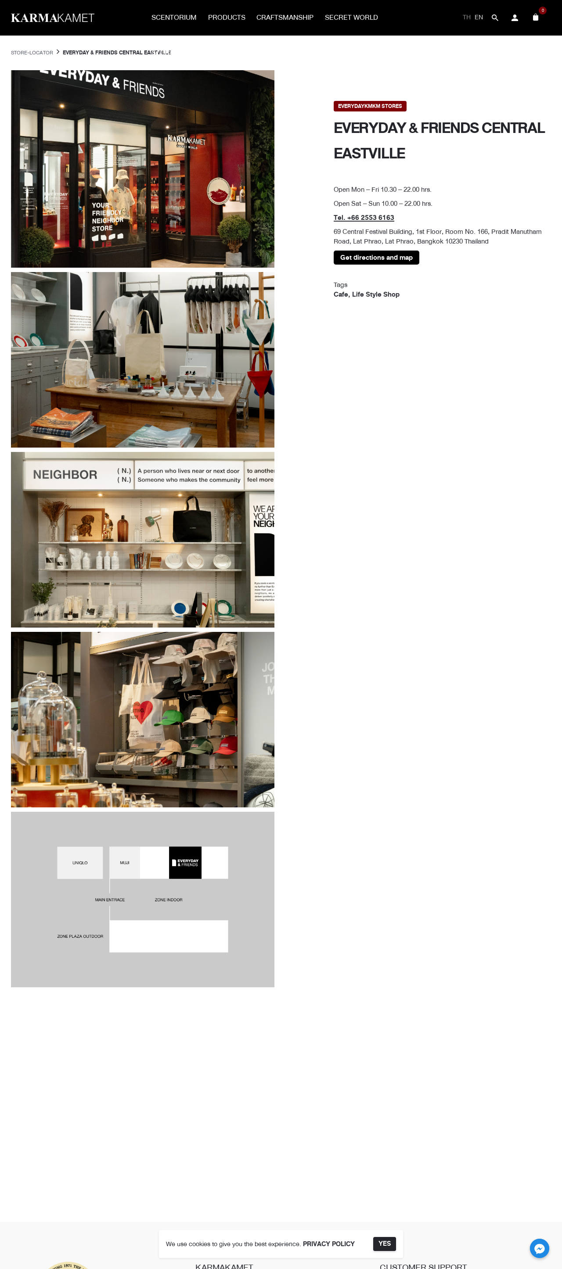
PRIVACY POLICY (329, 1244)
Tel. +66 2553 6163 (364, 217)
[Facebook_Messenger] (539, 1248)
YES (384, 1243)
